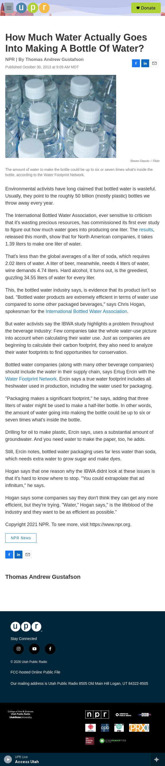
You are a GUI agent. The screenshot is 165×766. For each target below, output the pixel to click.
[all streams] (158, 759)
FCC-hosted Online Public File (35, 672)
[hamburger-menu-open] (8, 8)
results (146, 229)
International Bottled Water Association (86, 311)
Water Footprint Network (30, 379)
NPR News (21, 538)
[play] (8, 759)
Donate (148, 8)
